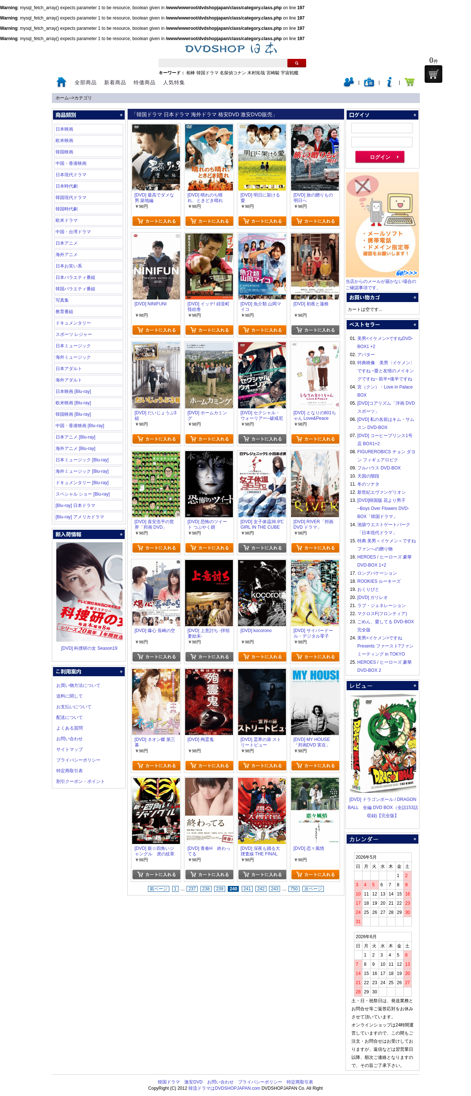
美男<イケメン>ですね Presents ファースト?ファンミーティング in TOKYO (385, 646)
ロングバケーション (377, 573)
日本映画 (64, 129)
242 (261, 888)
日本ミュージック (73, 345)
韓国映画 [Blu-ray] (73, 414)
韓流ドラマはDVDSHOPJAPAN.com (224, 1088)
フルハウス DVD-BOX (379, 468)
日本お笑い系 (69, 266)
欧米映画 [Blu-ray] (73, 402)
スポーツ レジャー (74, 334)
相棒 (190, 72)
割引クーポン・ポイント (80, 781)
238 (206, 888)
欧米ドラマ (67, 220)
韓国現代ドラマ (71, 197)
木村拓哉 (256, 72)
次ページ (313, 888)
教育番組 (64, 311)
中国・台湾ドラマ (73, 231)
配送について (69, 717)
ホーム (62, 97)
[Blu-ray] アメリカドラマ (80, 516)
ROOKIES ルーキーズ (379, 581)
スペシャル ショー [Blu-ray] (83, 494)
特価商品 (145, 82)
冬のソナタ (368, 484)
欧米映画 (64, 140)
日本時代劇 (67, 186)
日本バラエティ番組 (75, 277)
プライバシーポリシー (78, 760)
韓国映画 (64, 152)
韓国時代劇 (67, 209)
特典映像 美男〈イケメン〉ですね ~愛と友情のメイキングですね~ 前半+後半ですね (386, 371)
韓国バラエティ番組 (75, 288)
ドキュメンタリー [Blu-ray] (82, 482)
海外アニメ (67, 254)
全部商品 (86, 82)
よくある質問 (69, 728)
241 (247, 888)
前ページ (158, 888)
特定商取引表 (69, 770)
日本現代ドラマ (71, 174)
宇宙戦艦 (289, 72)
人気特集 (174, 82)
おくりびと (368, 589)
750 (294, 888)
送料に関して (69, 696)
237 (192, 888)
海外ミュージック (73, 357)
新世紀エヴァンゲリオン (381, 492)
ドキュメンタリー (73, 323)
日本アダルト (69, 368)
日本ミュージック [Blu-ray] (82, 459)
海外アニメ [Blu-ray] (75, 448)
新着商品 (115, 82)
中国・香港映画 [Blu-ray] (80, 425)
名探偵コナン (233, 72)
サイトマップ (69, 749)
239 (219, 888)
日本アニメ (67, 243)
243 (274, 888)
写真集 (62, 300)
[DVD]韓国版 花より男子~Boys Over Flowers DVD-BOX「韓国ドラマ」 (383, 508)
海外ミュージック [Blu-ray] (82, 471)
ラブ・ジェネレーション (381, 605)
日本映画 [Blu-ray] (73, 391)
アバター (366, 354)
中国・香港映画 (71, 163)
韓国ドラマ (207, 72)
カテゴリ (83, 97)
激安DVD (193, 1082)
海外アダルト (69, 380)
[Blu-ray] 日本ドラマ (75, 505)
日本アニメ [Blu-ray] (75, 437)
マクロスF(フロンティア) (382, 613)
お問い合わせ (69, 738)
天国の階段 (368, 476)
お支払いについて (74, 706)
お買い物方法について (78, 685)
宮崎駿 (273, 72)
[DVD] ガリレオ (372, 597)
